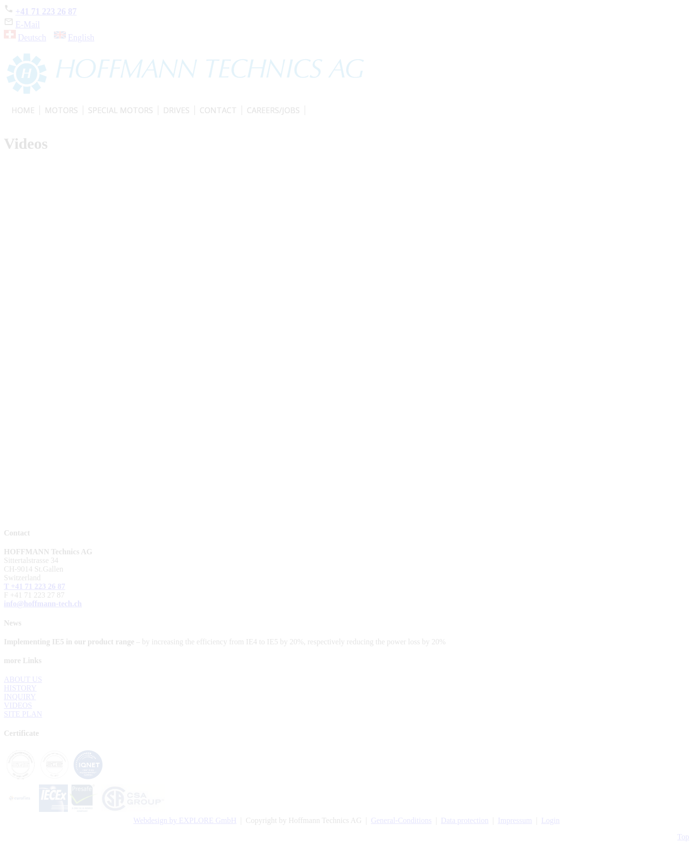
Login (550, 820)
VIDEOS (18, 705)
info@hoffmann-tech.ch (43, 604)
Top (683, 837)
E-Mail (22, 24)
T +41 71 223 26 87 (34, 586)
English (81, 37)
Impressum (515, 820)
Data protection (464, 820)
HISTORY (20, 688)
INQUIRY (20, 696)
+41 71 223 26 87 (40, 11)
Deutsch (32, 37)
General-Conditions (401, 820)
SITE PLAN (23, 714)
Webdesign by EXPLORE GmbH (184, 820)
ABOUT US (23, 679)
